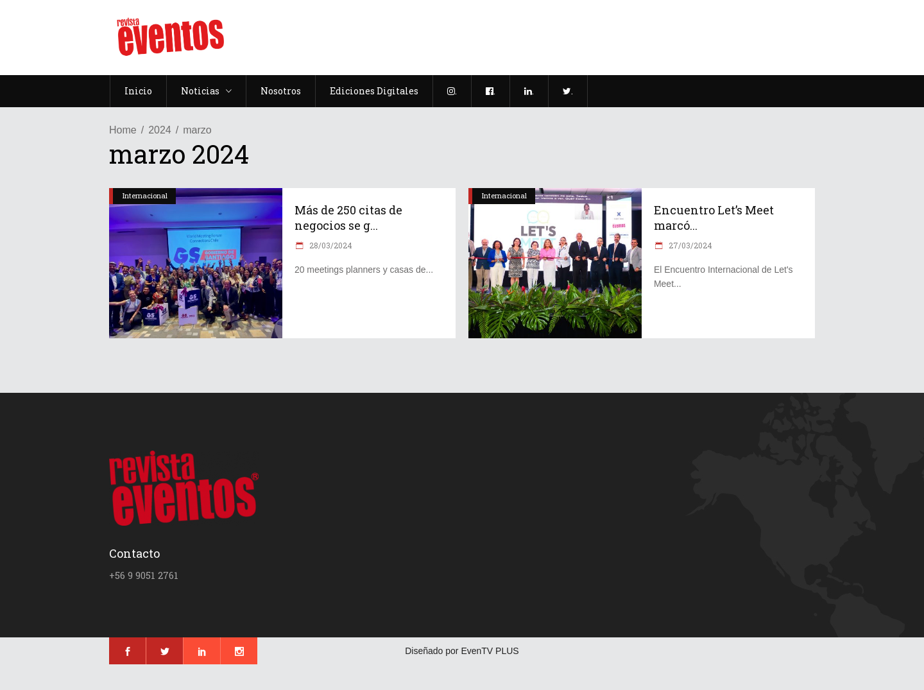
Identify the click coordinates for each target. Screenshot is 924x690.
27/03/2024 (689, 245)
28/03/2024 (329, 245)
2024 (159, 130)
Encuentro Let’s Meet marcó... (714, 217)
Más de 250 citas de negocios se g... (348, 217)
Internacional (145, 195)
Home (123, 130)
